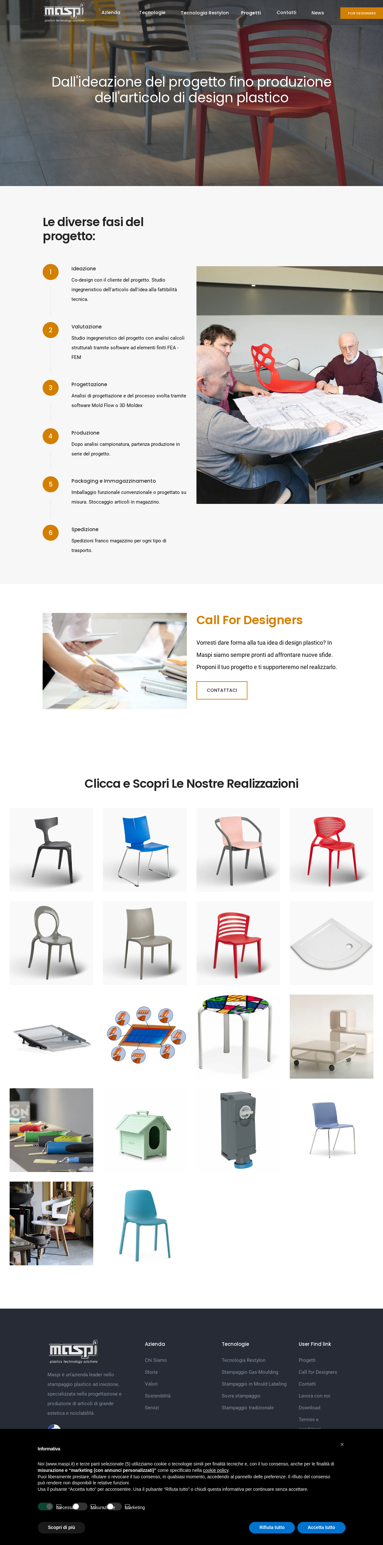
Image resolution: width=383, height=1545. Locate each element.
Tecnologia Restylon (205, 13)
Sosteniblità (158, 1396)
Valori (151, 1384)
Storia (151, 1372)
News (318, 13)
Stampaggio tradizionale (248, 1408)
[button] (342, 1444)
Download (309, 1408)
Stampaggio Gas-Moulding (250, 1372)
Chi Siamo (156, 1360)
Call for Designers (318, 1372)
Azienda (111, 12)
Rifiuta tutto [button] (272, 1527)
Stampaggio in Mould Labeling (254, 1384)
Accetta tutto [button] (321, 1527)
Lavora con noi (314, 1396)
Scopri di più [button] (61, 1527)
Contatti (286, 12)
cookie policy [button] (215, 1470)
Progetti (307, 1360)
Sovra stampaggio (241, 1396)
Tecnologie (152, 12)
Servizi (152, 1408)
